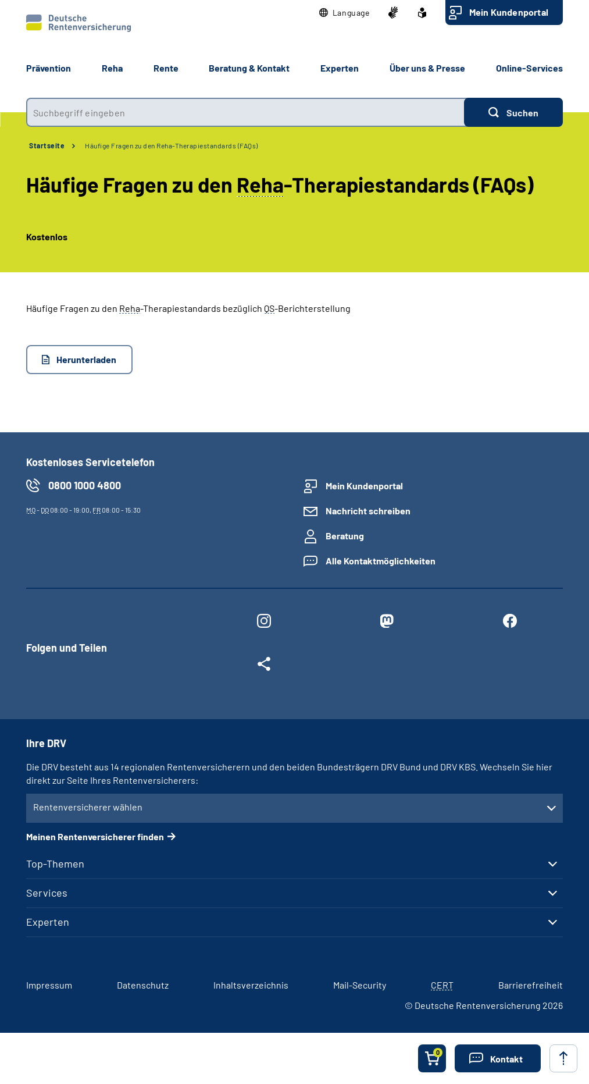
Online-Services (529, 67)
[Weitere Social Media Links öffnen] (264, 666)
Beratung (345, 535)
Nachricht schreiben (368, 510)
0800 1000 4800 (84, 485)
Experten (47, 921)
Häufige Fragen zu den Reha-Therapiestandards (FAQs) (171, 145)
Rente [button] (166, 67)
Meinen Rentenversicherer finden (95, 836)
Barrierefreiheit (530, 984)
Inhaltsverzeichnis (250, 984)
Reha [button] (112, 67)
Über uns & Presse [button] (427, 67)
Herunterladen (86, 359)
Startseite (47, 145)
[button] (344, 13)
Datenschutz (143, 984)
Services (46, 892)
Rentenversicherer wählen (87, 806)
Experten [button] (339, 67)
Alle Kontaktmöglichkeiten (380, 560)
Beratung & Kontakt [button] (249, 67)
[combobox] (245, 112)
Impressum (49, 984)
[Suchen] (513, 112)
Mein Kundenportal (508, 11)
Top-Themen (55, 863)
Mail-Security (359, 984)
